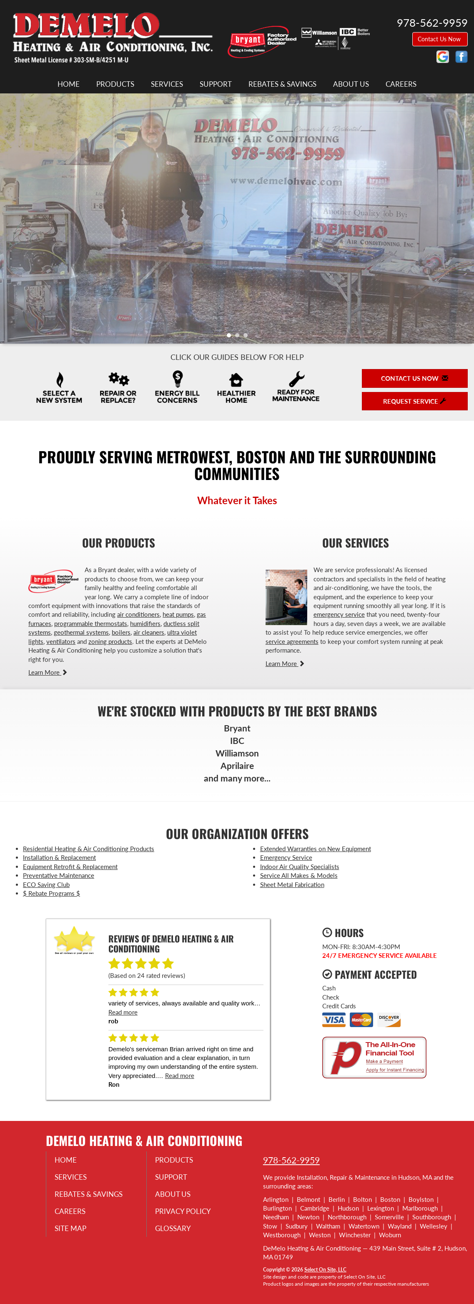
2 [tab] (239, 337)
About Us (351, 84)
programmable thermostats (90, 623)
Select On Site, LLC (325, 1269)
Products (115, 84)
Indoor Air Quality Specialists (299, 866)
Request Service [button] (414, 401)
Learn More (48, 672)
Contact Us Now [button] (440, 39)
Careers (401, 84)
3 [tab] (247, 337)
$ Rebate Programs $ (51, 893)
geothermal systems (81, 632)
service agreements (292, 641)
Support (216, 84)
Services (167, 84)
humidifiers (145, 623)
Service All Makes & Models (299, 875)
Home (69, 84)
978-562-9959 (291, 1160)
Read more (123, 1012)
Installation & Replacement (59, 857)
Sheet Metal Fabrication (292, 884)
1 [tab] (231, 337)
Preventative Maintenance (58, 875)
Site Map (76, 1230)
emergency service (339, 614)
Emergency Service (286, 857)
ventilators (60, 641)
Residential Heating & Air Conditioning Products (88, 848)
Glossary (177, 1230)
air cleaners (148, 632)
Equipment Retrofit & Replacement (70, 866)
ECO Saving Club (46, 884)
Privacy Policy (188, 1212)
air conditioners (138, 614)
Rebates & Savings (282, 84)
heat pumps (178, 614)
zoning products (110, 641)
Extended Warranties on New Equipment (315, 848)
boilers (121, 632)
